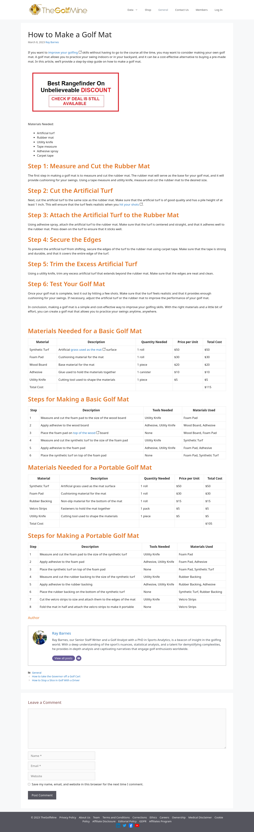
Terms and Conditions (116, 817)
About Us (84, 817)
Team (96, 817)
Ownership (179, 817)
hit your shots (131, 204)
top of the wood (86, 433)
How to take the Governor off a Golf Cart (56, 676)
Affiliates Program (160, 821)
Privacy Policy (67, 817)
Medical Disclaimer (200, 817)
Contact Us (182, 9)
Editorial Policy (127, 821)
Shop (148, 9)
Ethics (153, 817)
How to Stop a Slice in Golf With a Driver (56, 680)
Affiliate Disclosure (104, 821)
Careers (164, 817)
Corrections (139, 817)
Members (201, 9)
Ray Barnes (52, 42)
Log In (219, 9)
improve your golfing (65, 52)
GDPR (142, 821)
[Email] (78, 658)
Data (134, 9)
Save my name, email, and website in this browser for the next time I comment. (87, 784)
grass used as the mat (88, 350)
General (163, 9)
